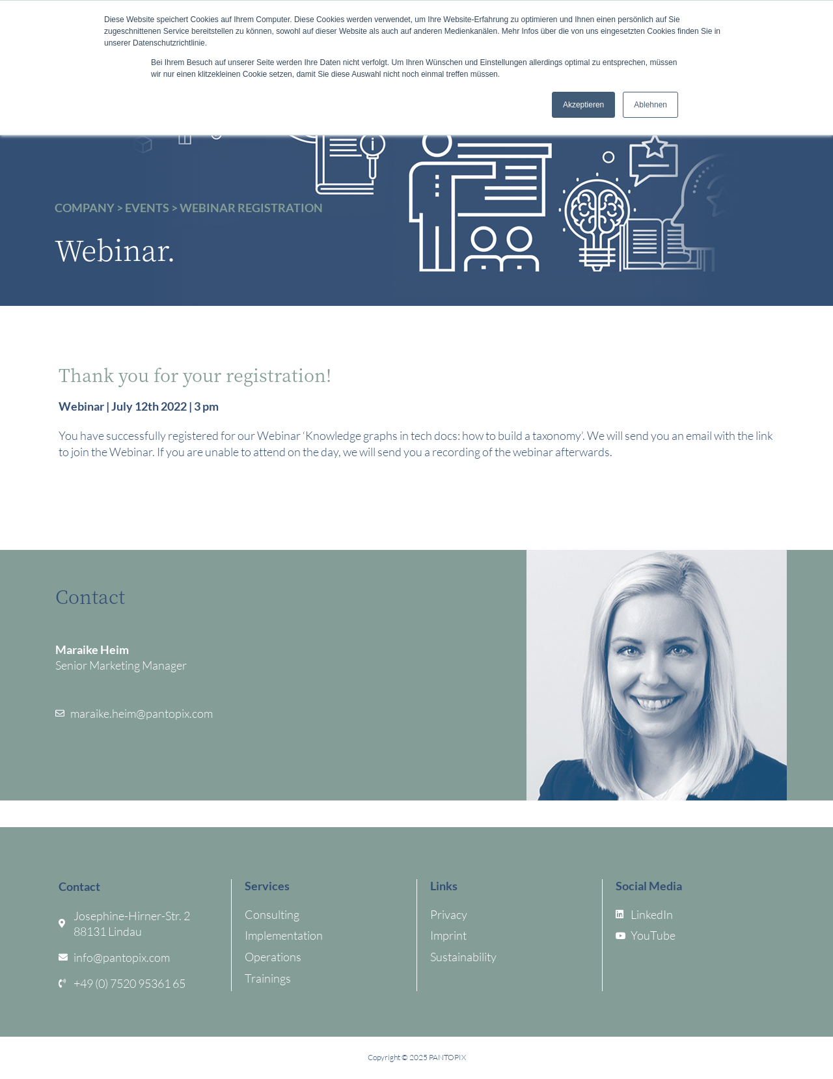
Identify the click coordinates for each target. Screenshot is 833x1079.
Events (147, 207)
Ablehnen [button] (650, 104)
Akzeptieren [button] (583, 104)
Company (85, 207)
